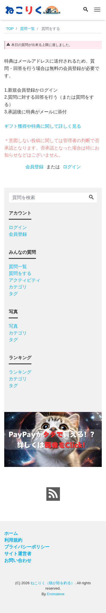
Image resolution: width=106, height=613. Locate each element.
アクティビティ (24, 280)
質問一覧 (18, 266)
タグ (13, 293)
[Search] (85, 9)
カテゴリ (18, 287)
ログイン (72, 166)
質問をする (20, 273)
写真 (13, 326)
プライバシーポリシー (26, 546)
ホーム (11, 533)
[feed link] (53, 494)
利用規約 (13, 540)
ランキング (20, 372)
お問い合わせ (17, 560)
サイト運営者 (17, 553)
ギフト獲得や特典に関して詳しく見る (42, 126)
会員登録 (34, 166)
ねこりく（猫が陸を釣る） (53, 583)
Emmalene (55, 594)
